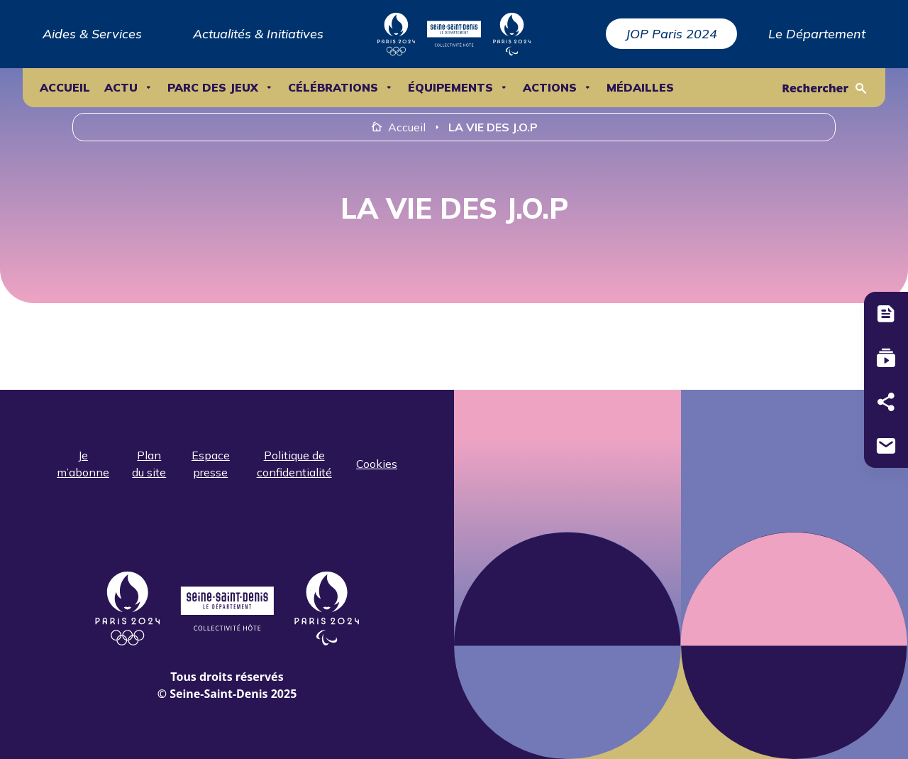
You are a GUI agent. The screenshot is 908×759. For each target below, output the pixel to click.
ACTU (121, 87)
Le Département (816, 34)
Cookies (376, 464)
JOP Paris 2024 (671, 34)
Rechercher (815, 88)
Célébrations (333, 87)
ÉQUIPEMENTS (450, 87)
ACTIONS (550, 87)
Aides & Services (92, 34)
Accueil (65, 87)
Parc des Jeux (212, 87)
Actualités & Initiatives (258, 34)
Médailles (640, 87)
